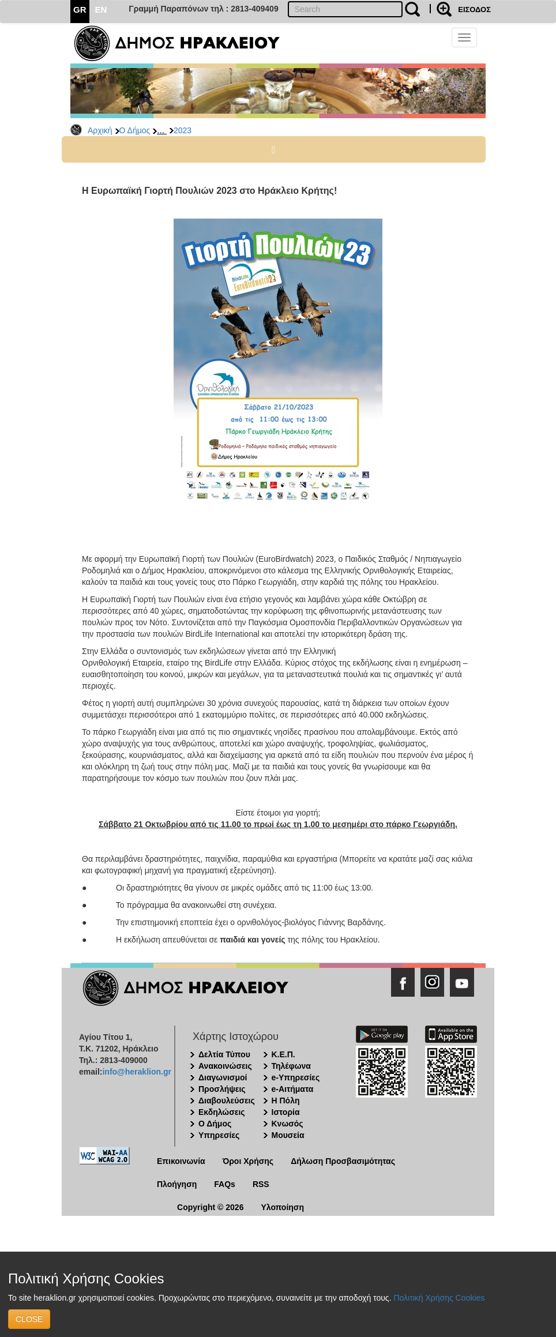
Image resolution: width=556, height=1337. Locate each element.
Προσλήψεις (222, 1089)
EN (101, 9)
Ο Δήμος (135, 130)
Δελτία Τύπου (224, 1054)
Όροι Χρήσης (248, 1161)
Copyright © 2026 (210, 1207)
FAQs (224, 1184)
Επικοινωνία (181, 1161)
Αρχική (100, 130)
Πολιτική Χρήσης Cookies (438, 1297)
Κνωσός (287, 1123)
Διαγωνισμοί (222, 1077)
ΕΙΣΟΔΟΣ (474, 9)
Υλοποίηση (282, 1207)
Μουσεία (288, 1135)
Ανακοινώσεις (225, 1066)
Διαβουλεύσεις (226, 1100)
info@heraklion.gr (136, 1071)
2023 (182, 130)
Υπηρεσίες (218, 1135)
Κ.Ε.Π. (283, 1054)
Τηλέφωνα (291, 1066)
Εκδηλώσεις (221, 1112)
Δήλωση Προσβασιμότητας (343, 1161)
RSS (261, 1184)
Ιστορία (286, 1112)
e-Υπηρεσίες (296, 1077)
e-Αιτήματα (293, 1089)
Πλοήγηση (177, 1184)
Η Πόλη (286, 1100)
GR (80, 9)
